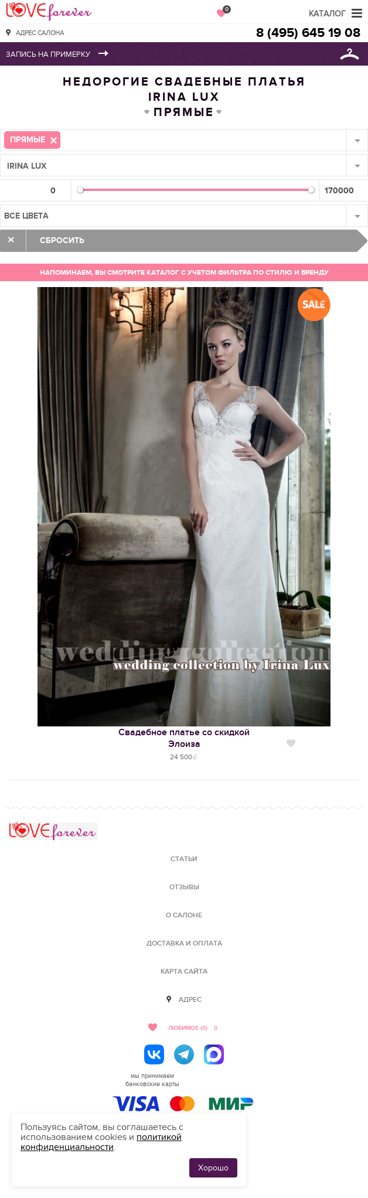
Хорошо (213, 1168)
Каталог (327, 14)
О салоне (184, 915)
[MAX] (214, 1054)
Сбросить (62, 240)
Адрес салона (40, 32)
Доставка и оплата (184, 943)
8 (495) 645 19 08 (308, 33)
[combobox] (184, 140)
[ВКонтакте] (154, 1054)
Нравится (291, 743)
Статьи (184, 859)
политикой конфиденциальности (101, 1142)
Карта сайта (184, 971)
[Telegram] (184, 1054)
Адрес (190, 999)
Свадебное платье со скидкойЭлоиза (184, 738)
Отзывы (184, 887)
